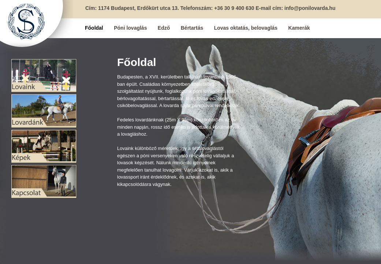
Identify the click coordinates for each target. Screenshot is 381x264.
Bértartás (192, 28)
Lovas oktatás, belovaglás (246, 28)
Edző (164, 28)
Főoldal (94, 28)
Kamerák (299, 28)
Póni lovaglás (130, 28)
